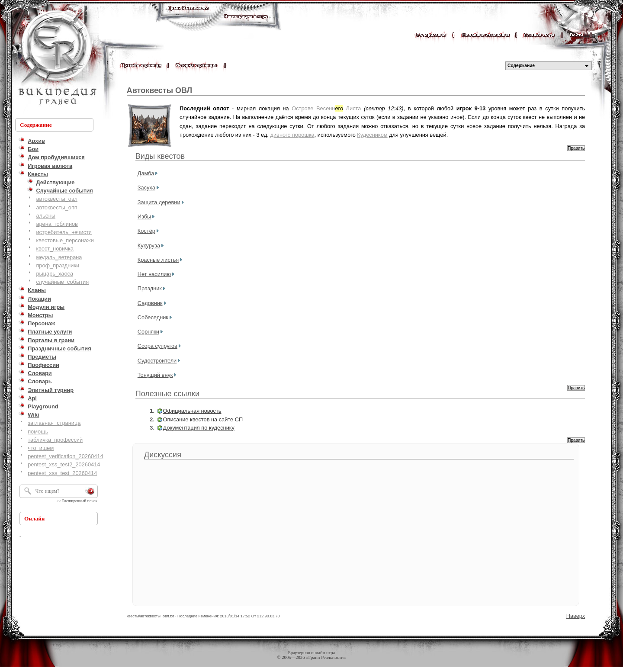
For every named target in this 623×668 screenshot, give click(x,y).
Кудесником (372, 135)
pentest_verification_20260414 (65, 456)
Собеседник (153, 317)
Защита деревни (159, 202)
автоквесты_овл (56, 199)
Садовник (150, 303)
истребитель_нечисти (64, 232)
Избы (144, 216)
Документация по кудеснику (198, 427)
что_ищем (41, 448)
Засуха (146, 187)
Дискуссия (162, 454)
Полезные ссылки (167, 393)
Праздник (150, 288)
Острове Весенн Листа (326, 108)
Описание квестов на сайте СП (203, 419)
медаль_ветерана (59, 257)
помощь (38, 431)
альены (45, 215)
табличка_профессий (55, 440)
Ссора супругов (157, 346)
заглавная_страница (54, 423)
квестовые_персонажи (65, 240)
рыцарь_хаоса (54, 273)
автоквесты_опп (56, 207)
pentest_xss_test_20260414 (62, 473)
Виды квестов (160, 156)
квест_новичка (55, 248)
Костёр (146, 231)
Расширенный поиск (79, 501)
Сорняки (148, 331)
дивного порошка (292, 135)
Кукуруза (149, 245)
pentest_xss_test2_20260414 (64, 464)
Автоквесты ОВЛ (159, 90)
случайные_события (62, 282)
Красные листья (158, 260)
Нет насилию (154, 274)
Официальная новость (192, 411)
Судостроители (157, 360)
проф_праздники (57, 265)
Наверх (575, 616)
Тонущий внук (155, 375)
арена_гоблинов (57, 224)
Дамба (146, 173)
